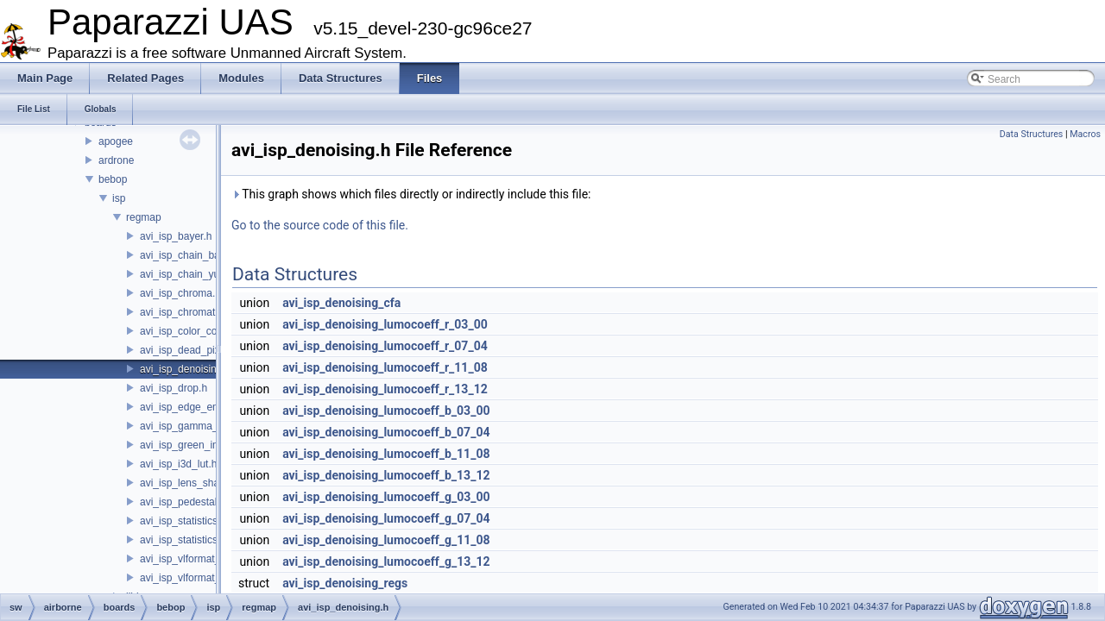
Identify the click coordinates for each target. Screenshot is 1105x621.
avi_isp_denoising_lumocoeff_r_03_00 (385, 324)
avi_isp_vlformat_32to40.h (200, 559)
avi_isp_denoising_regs (344, 583)
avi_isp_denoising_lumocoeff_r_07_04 (385, 346)
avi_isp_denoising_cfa (341, 303)
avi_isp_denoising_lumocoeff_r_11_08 (385, 367)
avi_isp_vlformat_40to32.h (200, 578)
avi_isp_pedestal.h (182, 502)
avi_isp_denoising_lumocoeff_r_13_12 (385, 389)
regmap (143, 217)
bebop (112, 179)
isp (118, 198)
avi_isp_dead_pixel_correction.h (213, 350)
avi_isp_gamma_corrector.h (203, 426)
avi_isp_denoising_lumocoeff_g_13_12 (385, 561)
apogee (115, 141)
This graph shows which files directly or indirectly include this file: (411, 194)
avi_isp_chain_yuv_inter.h (199, 274)
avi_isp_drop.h (173, 388)
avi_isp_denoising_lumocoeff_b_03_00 (385, 410)
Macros (1085, 134)
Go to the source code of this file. (319, 225)
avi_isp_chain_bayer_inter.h (204, 255)
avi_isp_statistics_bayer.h (198, 521)
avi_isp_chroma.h (180, 293)
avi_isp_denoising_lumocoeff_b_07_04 (385, 432)
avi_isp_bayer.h (176, 236)
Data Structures (1032, 134)
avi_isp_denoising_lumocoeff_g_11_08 (385, 540)
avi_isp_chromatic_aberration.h (212, 312)
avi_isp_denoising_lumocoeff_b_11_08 (385, 454)
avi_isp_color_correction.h (200, 331)
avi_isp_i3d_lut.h (178, 464)
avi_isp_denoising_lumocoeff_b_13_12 (385, 475)
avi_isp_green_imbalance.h (203, 445)
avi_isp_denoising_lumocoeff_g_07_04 (385, 518)
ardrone (116, 160)
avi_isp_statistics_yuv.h (194, 540)
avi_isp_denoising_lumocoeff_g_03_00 (385, 497)
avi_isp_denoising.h (185, 369)
